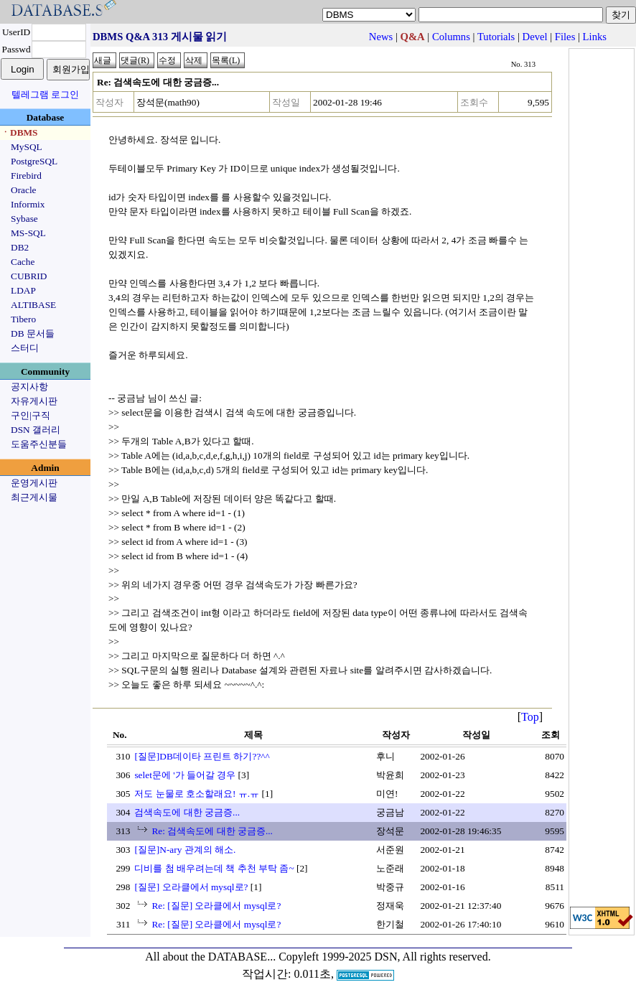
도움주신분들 (39, 444)
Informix (28, 204)
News (381, 36)
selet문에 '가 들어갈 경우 (184, 775)
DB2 (20, 247)
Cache (22, 261)
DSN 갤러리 (35, 429)
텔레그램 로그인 (45, 94)
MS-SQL (28, 233)
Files (565, 36)
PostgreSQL (34, 161)
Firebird (26, 175)
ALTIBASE (33, 304)
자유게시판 (34, 401)
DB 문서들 (33, 333)
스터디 (25, 347)
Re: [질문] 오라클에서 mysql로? (216, 905)
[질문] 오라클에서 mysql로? (191, 887)
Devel (535, 36)
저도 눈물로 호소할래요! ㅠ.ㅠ (196, 793)
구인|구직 (30, 415)
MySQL (26, 146)
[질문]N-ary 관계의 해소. (184, 849)
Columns (451, 36)
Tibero (23, 319)
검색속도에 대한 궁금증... (187, 812)
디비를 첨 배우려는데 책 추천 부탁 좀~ (214, 868)
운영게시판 (34, 482)
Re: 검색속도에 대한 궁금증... (212, 831)
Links (595, 36)
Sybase (24, 218)
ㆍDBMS (19, 132)
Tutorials (496, 36)
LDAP (23, 290)
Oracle (24, 189)
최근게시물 (34, 497)
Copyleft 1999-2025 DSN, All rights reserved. (385, 956)
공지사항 (29, 386)
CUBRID (29, 276)
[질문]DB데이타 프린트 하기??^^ (201, 756)
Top (530, 717)
